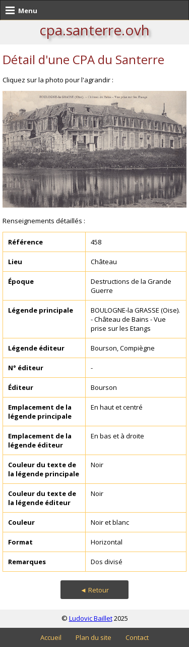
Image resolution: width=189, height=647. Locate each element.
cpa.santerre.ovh (94, 29)
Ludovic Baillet (90, 618)
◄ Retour (94, 589)
